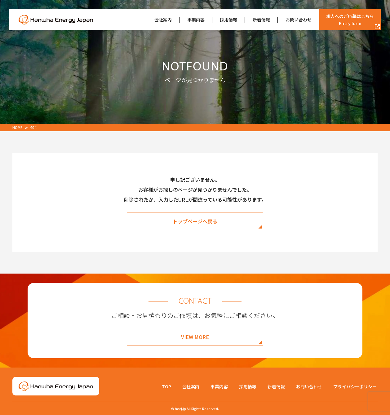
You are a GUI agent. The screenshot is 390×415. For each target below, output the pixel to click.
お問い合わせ (299, 19)
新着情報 (261, 19)
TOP (166, 386)
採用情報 (228, 19)
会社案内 (163, 19)
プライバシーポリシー (355, 386)
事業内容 (196, 19)
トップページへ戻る (195, 221)
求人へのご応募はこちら (350, 19)
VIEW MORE (195, 337)
